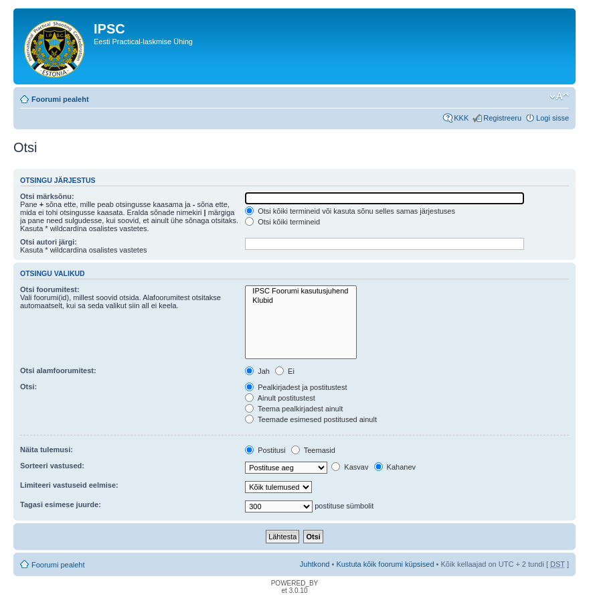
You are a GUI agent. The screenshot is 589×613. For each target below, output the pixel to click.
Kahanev (395, 467)
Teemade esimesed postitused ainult (311, 419)
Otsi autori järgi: (48, 242)
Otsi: (28, 387)
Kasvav (349, 467)
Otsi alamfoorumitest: (58, 370)
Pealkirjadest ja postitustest (296, 387)
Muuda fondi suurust (559, 96)
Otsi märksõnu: (47, 196)
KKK (461, 118)
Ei (284, 371)
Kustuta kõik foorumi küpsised (385, 564)
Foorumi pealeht (60, 99)
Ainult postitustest (280, 398)
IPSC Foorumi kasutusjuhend (300, 291)
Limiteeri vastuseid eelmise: (69, 485)
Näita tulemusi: (46, 450)
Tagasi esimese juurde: (60, 504)
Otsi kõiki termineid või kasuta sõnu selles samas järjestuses (350, 211)
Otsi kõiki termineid (282, 222)
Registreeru (502, 118)
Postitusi (265, 450)
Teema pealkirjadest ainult (294, 409)
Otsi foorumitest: (50, 289)
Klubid (300, 300)
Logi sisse (552, 118)
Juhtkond (315, 564)
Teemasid (313, 450)
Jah (257, 371)
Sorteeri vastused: (52, 466)
